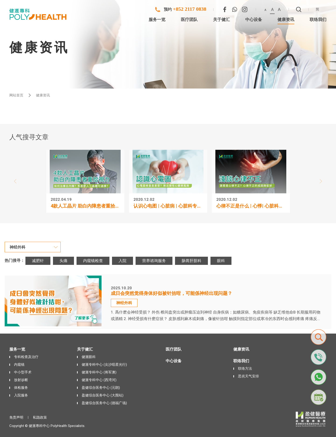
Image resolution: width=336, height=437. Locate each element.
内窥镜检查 (93, 260)
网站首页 (16, 95)
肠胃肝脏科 (191, 260)
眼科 (221, 260)
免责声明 (16, 417)
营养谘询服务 (154, 260)
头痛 (63, 260)
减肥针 (38, 260)
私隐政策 (40, 417)
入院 (122, 260)
